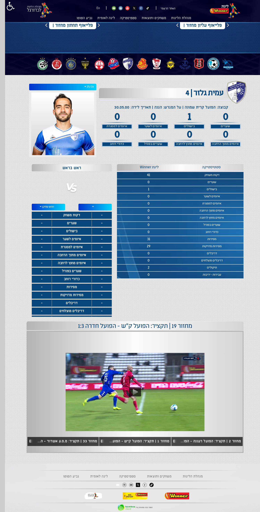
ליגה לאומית (101, 18)
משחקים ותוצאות (149, 18)
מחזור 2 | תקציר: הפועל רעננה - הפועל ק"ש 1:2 (204, 441)
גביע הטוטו (79, 18)
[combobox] (57, 87)
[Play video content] (130, 392)
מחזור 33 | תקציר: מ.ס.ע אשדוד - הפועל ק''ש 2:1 (61, 441)
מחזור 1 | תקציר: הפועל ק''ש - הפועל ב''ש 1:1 (132, 441)
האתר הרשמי (163, 8)
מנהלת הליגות (176, 18)
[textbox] (90, 207)
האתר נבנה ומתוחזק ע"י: (130, 507)
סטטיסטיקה (123, 18)
